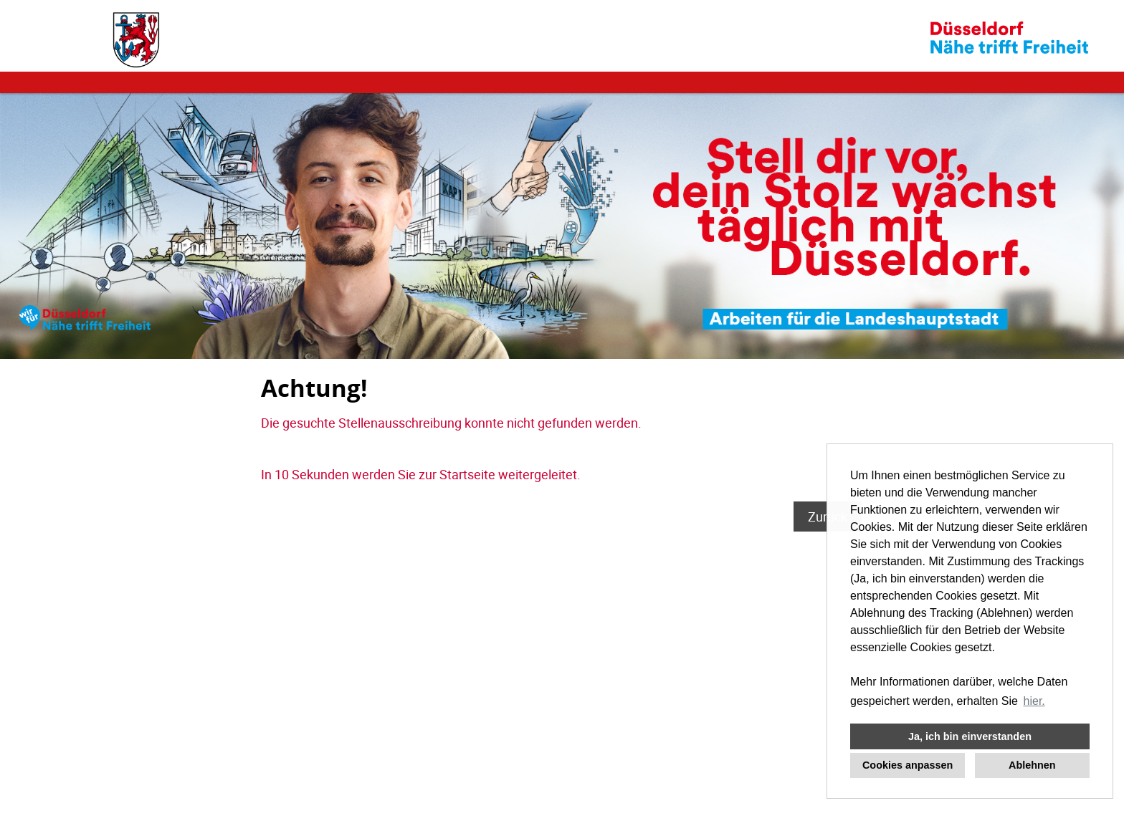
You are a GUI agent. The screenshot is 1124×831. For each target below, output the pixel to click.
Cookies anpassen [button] (907, 765)
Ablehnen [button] (1032, 765)
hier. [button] (1034, 701)
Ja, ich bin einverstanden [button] (970, 736)
